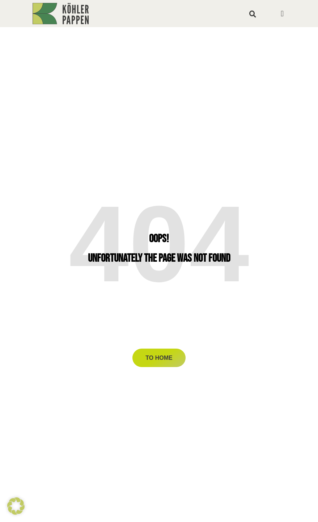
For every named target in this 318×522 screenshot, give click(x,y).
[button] (253, 14)
